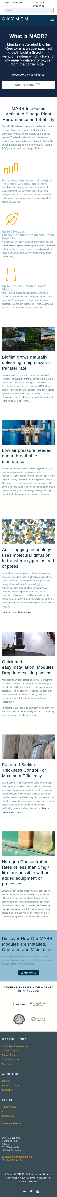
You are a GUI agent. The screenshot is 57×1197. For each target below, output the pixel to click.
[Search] (52, 10)
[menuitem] (28, 1119)
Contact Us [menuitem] (7, 1090)
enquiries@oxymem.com (18, 1156)
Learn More (28, 973)
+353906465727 (13, 1160)
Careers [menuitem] (6, 1081)
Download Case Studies (28, 75)
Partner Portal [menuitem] (9, 1055)
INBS (36, 1181)
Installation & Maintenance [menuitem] (15, 1046)
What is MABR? (28, 85)
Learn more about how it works (16, 612)
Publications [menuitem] (8, 1064)
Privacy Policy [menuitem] (9, 1107)
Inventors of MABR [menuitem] (11, 1059)
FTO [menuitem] (4, 1111)
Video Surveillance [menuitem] (11, 1123)
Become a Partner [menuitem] (11, 1085)
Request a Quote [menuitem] (10, 1050)
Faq (6, 3)
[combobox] (26, 10)
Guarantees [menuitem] (8, 1116)
